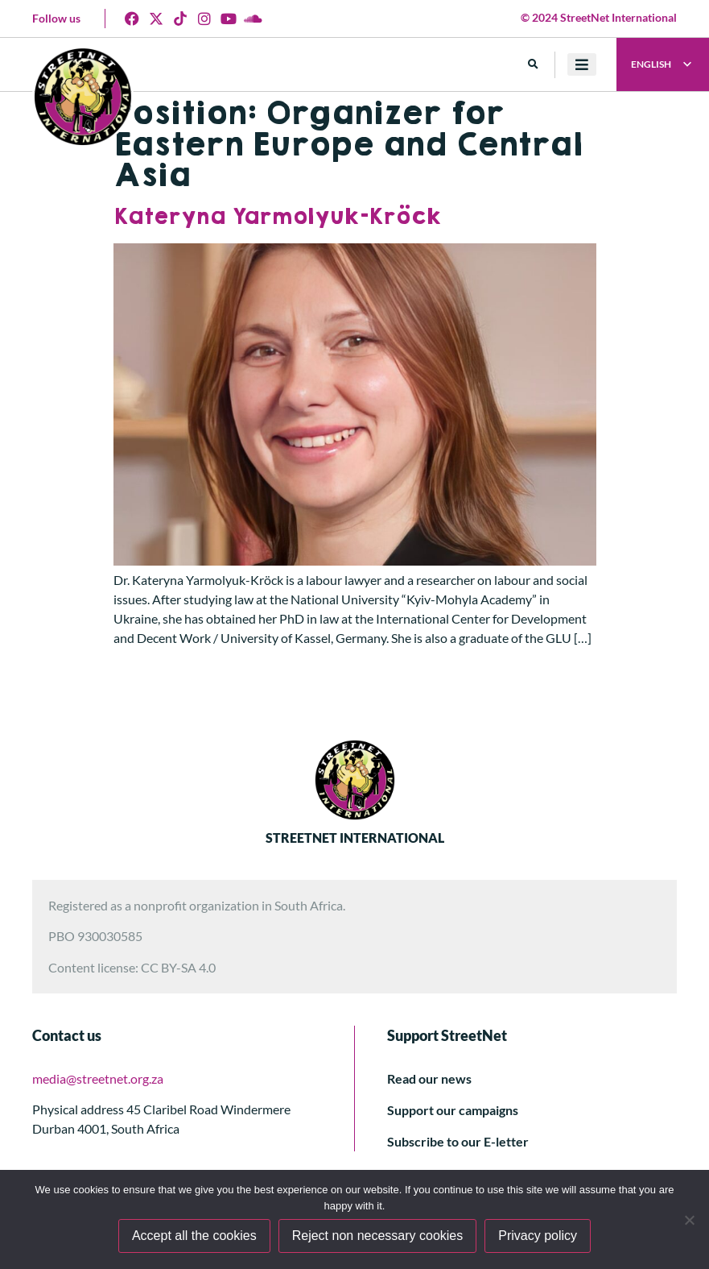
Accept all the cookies (194, 1235)
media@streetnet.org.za (97, 1078)
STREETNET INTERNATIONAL (355, 837)
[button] (533, 65)
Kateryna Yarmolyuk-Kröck (277, 217)
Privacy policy (537, 1235)
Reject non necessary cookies (378, 1235)
